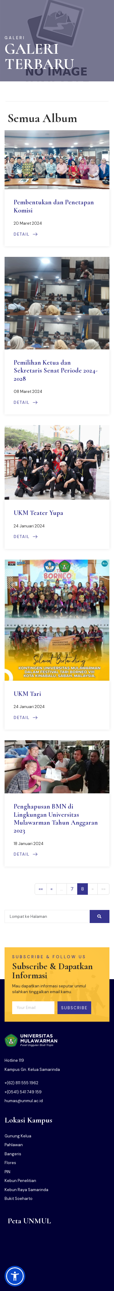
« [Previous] (51, 889)
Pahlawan (14, 1144)
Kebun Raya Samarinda (26, 1189)
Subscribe (74, 1007)
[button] (15, 1276)
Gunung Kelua (18, 1136)
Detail (26, 234)
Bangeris (13, 1153)
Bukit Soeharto (19, 1198)
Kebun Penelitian (20, 1180)
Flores (10, 1162)
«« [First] (41, 889)
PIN (7, 1171)
